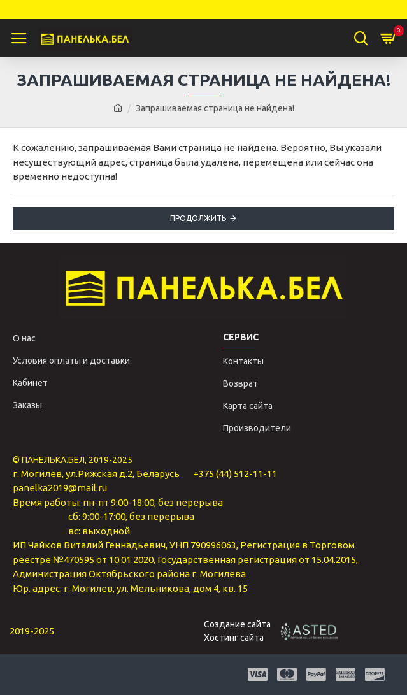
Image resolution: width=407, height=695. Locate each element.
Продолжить (198, 218)
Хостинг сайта (234, 638)
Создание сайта (237, 624)
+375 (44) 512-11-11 (235, 473)
